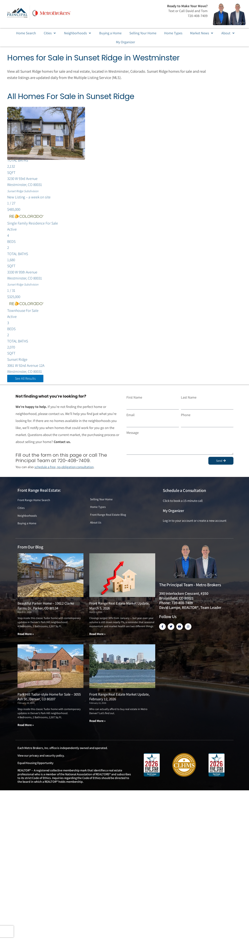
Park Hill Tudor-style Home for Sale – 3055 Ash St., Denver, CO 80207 (49, 703)
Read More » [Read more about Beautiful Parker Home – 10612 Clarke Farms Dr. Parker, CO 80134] (26, 640)
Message (132, 438)
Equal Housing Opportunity (35, 770)
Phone (185, 420)
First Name (134, 403)
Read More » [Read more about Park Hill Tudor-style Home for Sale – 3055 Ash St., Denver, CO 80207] (26, 732)
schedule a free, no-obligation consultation (65, 472)
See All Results (25, 384)
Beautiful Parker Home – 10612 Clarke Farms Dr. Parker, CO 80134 (46, 612)
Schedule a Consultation (184, 496)
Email (130, 420)
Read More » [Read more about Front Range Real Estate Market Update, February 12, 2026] (97, 727)
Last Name (188, 403)
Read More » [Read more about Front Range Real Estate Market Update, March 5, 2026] (97, 640)
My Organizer (173, 516)
